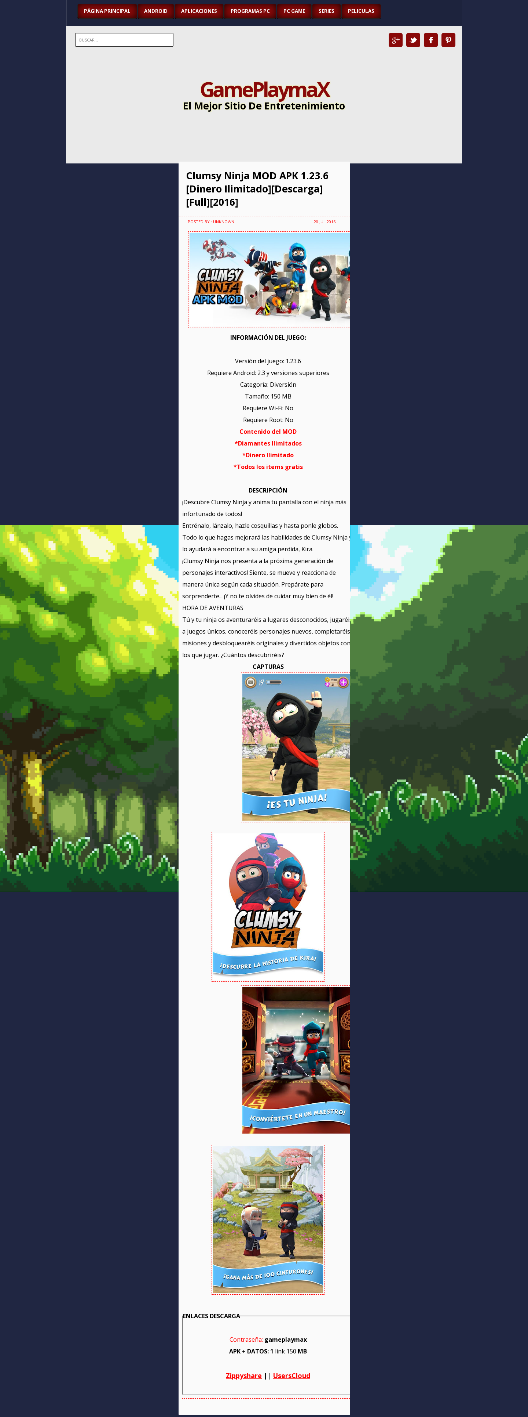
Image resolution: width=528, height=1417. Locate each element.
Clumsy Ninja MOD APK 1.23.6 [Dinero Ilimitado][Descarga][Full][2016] (257, 189)
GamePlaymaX (264, 89)
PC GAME (294, 11)
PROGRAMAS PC (250, 11)
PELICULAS (361, 11)
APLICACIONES (199, 11)
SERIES (326, 11)
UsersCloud (291, 1375)
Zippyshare (244, 1375)
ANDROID (156, 11)
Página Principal (107, 11)
